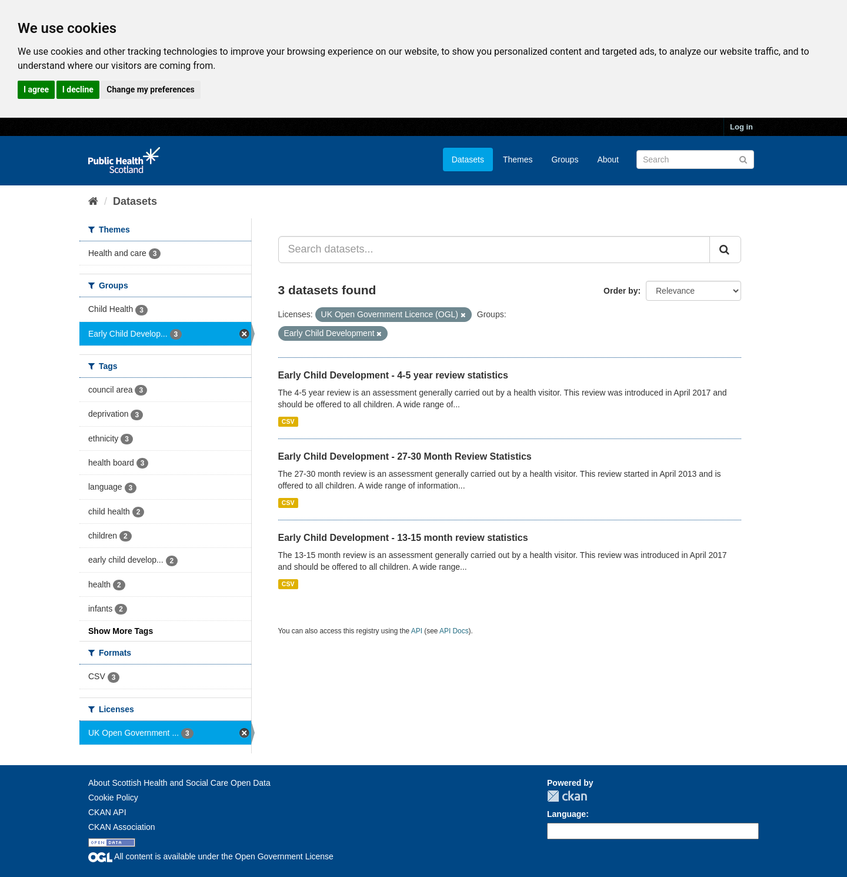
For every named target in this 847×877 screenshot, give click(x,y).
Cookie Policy (113, 797)
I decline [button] (78, 89)
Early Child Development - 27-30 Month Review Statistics (405, 456)
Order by (620, 290)
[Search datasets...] (494, 249)
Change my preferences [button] (150, 89)
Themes (518, 159)
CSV (288, 421)
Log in (741, 126)
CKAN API (107, 812)
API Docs (454, 631)
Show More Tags (120, 631)
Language (566, 814)
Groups (564, 159)
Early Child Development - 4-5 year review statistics (393, 375)
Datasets (468, 159)
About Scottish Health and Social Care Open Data (179, 783)
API (416, 631)
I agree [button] (36, 89)
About (608, 159)
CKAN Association (121, 827)
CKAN (567, 796)
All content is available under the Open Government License (211, 856)
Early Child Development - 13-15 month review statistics (403, 538)
